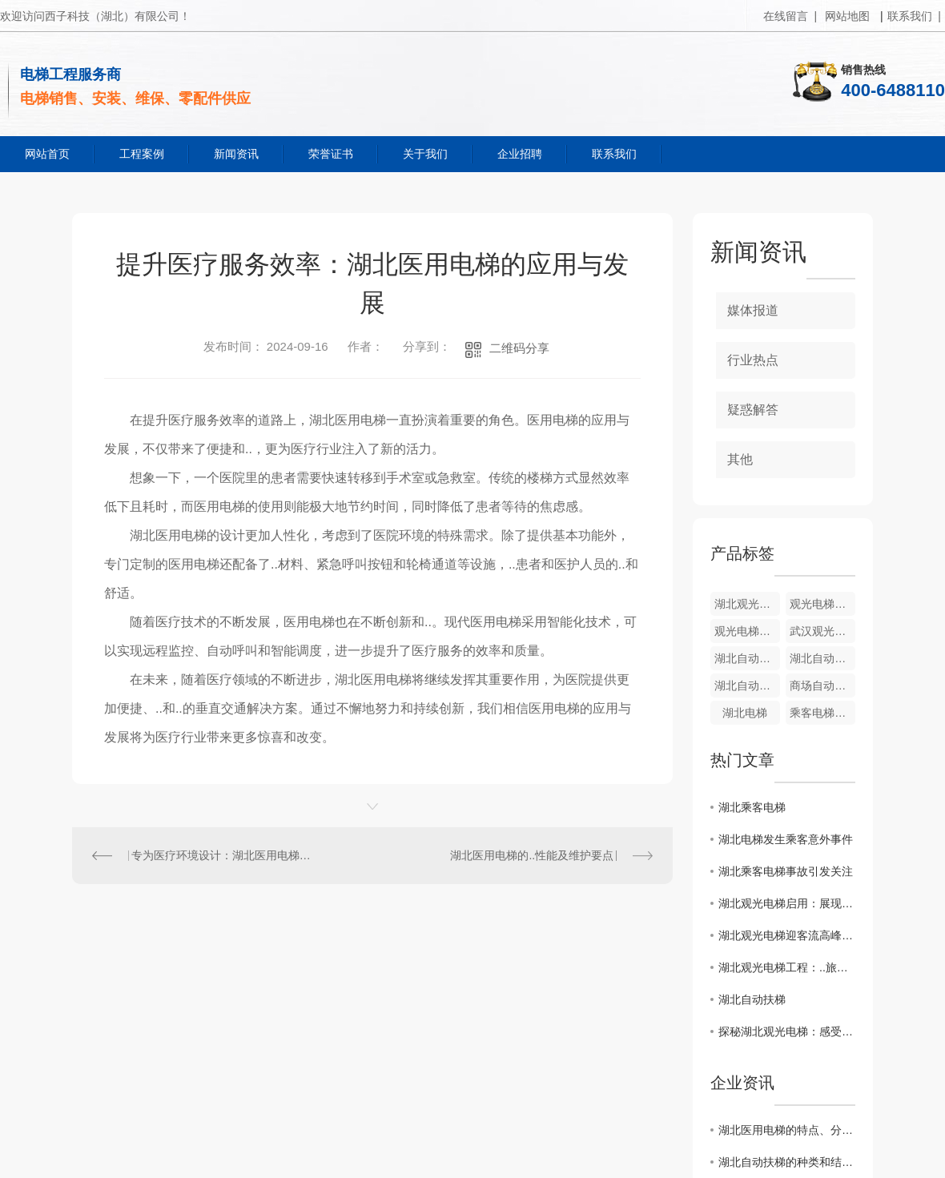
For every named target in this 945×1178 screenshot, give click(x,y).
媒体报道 (752, 310)
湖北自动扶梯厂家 (747, 685)
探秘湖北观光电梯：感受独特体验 (786, 1031)
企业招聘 (519, 153)
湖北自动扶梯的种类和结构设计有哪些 (786, 1162)
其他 (740, 459)
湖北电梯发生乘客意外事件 (785, 839)
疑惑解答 (752, 409)
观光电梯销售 (822, 603)
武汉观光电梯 (822, 631)
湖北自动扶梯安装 (747, 658)
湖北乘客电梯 (752, 807)
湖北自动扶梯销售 (822, 658)
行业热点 (752, 360)
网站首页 (47, 153)
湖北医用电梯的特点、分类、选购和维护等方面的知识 (786, 1130)
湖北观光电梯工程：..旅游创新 (786, 967)
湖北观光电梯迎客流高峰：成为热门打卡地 (786, 935)
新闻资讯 (236, 153)
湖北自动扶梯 (752, 999)
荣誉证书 (330, 153)
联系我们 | (914, 16)
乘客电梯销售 (822, 712)
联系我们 (614, 153)
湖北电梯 (744, 712)
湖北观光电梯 (747, 603)
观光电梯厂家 (747, 631)
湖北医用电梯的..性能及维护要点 (531, 855)
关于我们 (425, 153)
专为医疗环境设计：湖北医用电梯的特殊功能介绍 (222, 855)
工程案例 (141, 153)
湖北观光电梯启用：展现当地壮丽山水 (786, 903)
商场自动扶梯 (822, 685)
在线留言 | (790, 16)
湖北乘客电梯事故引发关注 (785, 871)
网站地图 (847, 16)
